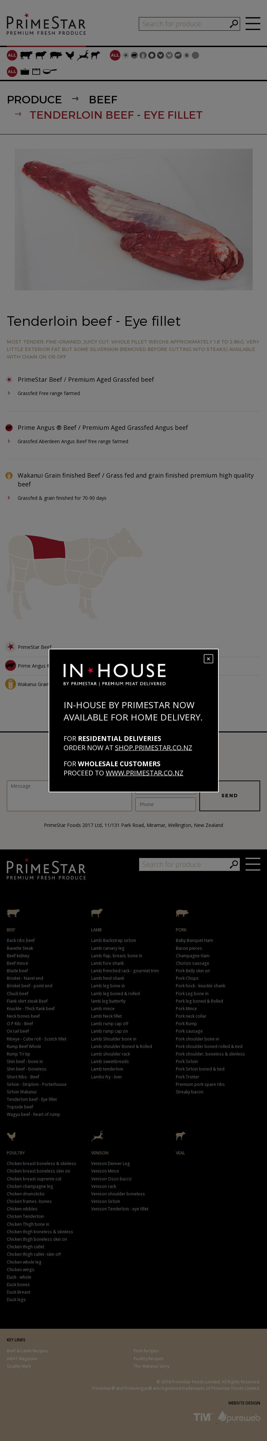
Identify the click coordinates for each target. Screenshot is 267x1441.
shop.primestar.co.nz (153, 747)
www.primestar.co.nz (144, 772)
